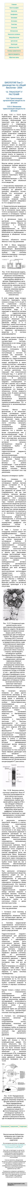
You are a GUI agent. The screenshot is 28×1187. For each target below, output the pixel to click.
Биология (14, 11)
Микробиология (14, 37)
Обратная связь (14, 57)
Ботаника (14, 21)
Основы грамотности (14, 51)
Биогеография (14, 8)
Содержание (14, 1126)
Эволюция (14, 44)
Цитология (14, 41)
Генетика (14, 24)
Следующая (23, 1126)
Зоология (14, 27)
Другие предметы (14, 54)
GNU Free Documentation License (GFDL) (14, 1146)
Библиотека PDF (14, 47)
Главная (14, 4)
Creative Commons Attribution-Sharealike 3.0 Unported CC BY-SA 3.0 (14, 1145)
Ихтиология (14, 31)
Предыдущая (5, 1126)
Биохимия (14, 18)
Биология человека (14, 34)
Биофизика (14, 14)
